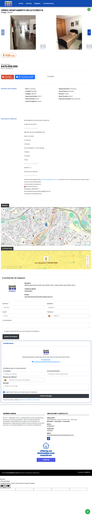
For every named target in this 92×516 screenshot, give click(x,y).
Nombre (6, 304)
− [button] (3, 213)
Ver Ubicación (40, 263)
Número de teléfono (10, 377)
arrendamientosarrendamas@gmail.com (39, 297)
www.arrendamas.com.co (49, 179)
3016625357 (28, 291)
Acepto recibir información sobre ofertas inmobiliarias (22, 331)
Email (5, 312)
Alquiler (37, 3)
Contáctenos (48, 3)
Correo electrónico (54, 371)
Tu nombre (7, 371)
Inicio (21, 3)
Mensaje (6, 383)
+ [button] (3, 210)
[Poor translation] (7, 486)
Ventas (29, 3)
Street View (9, 55)
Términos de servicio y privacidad (30, 399)
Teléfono (50, 312)
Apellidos (50, 304)
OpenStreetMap (87, 245)
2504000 (50, 430)
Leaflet (76, 245)
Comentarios (7, 320)
